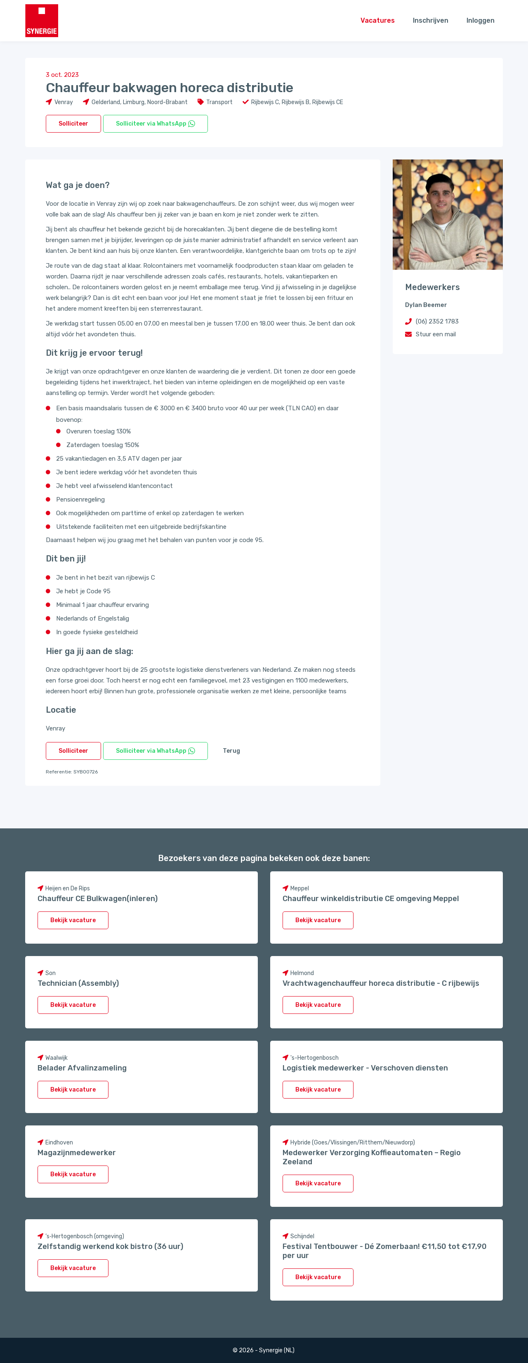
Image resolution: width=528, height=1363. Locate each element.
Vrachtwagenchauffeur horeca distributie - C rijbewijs (381, 983)
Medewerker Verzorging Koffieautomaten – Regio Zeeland (372, 1157)
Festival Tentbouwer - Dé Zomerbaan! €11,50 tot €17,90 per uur (385, 1251)
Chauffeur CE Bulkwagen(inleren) (98, 898)
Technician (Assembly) (78, 983)
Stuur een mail (436, 334)
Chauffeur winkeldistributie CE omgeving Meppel (371, 898)
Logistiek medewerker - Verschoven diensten (365, 1068)
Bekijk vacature (73, 920)
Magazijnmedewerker (77, 1152)
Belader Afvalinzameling (82, 1068)
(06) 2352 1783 (437, 321)
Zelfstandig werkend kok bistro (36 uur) (110, 1246)
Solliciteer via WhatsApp (155, 123)
